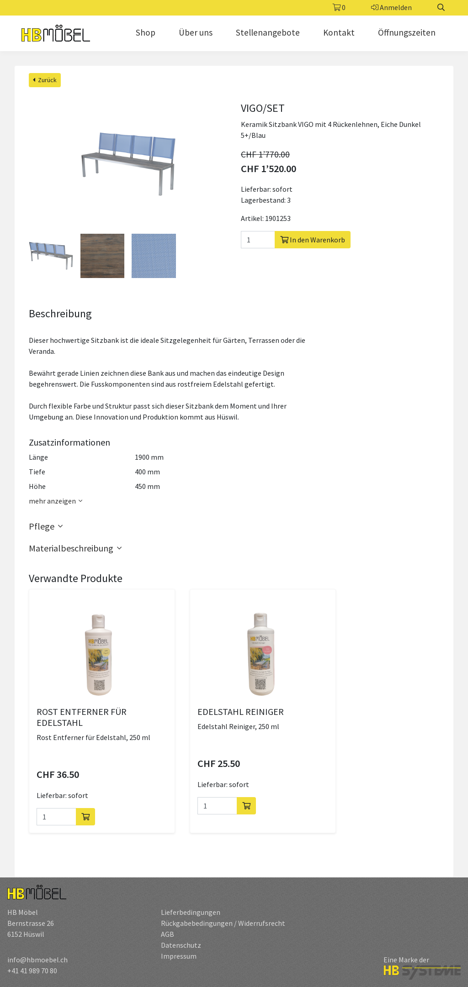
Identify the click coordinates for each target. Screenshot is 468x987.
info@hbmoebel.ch (37, 959)
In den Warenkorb (312, 239)
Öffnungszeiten (407, 32)
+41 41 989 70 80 (32, 970)
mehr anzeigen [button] (57, 500)
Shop (145, 32)
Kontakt (339, 32)
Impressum (179, 956)
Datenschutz (181, 945)
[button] (234, 526)
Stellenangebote (268, 32)
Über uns (196, 32)
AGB (167, 934)
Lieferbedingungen (190, 912)
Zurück (45, 80)
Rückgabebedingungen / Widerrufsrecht (223, 923)
